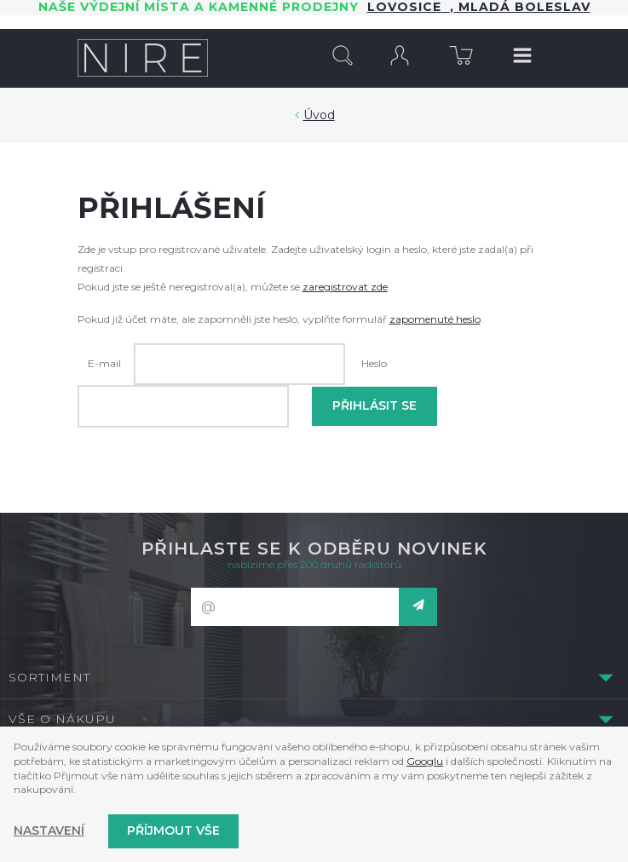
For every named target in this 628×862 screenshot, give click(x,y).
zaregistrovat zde (345, 286)
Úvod (319, 115)
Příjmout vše (173, 830)
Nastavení (49, 830)
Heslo (374, 363)
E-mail (104, 363)
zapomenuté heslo (435, 319)
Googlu (424, 761)
